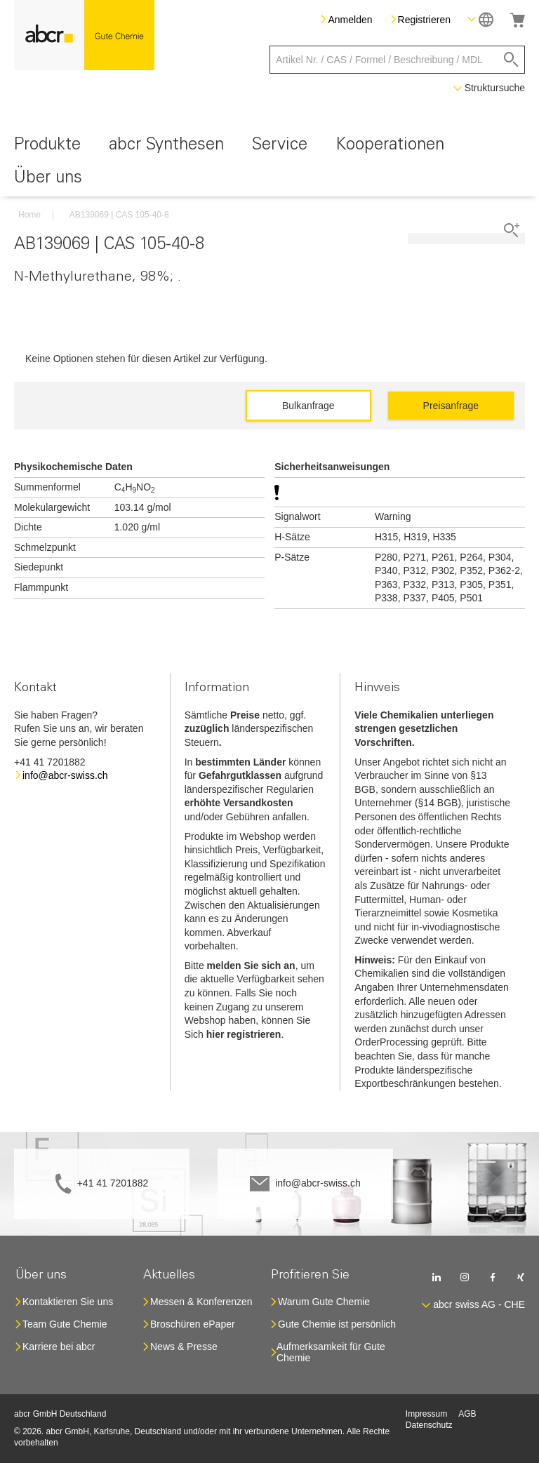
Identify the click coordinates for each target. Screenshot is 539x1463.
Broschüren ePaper (192, 1324)
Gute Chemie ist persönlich (337, 1324)
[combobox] (397, 60)
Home (29, 215)
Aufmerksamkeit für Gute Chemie (331, 1352)
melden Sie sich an (251, 965)
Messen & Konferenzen (201, 1301)
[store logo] (84, 35)
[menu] (269, 163)
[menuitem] (47, 147)
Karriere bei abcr (58, 1346)
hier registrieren (243, 1034)
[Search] (511, 60)
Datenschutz (429, 1425)
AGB (467, 1414)
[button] (480, 19)
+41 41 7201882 (113, 1183)
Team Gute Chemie (64, 1324)
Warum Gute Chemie (324, 1301)
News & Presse (184, 1346)
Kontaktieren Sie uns (67, 1301)
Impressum (426, 1414)
